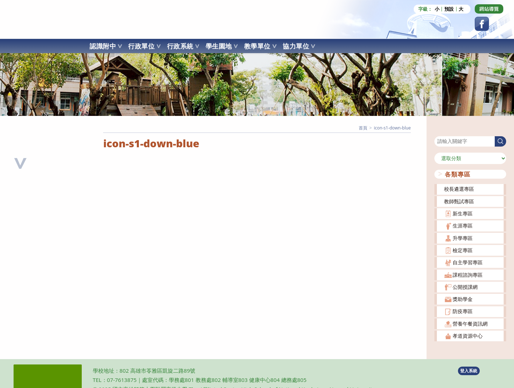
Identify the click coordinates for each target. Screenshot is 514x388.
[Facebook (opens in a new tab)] (482, 24)
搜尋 (439, 131)
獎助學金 (463, 299)
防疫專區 (463, 311)
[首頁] (363, 128)
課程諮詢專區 (468, 274)
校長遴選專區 (459, 188)
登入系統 (468, 371)
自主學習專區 (468, 262)
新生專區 (463, 213)
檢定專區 (463, 250)
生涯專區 (463, 225)
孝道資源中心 (468, 335)
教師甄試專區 (459, 201)
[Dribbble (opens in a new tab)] (489, 9)
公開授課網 (465, 286)
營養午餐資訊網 (470, 323)
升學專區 (463, 237)
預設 (449, 9)
